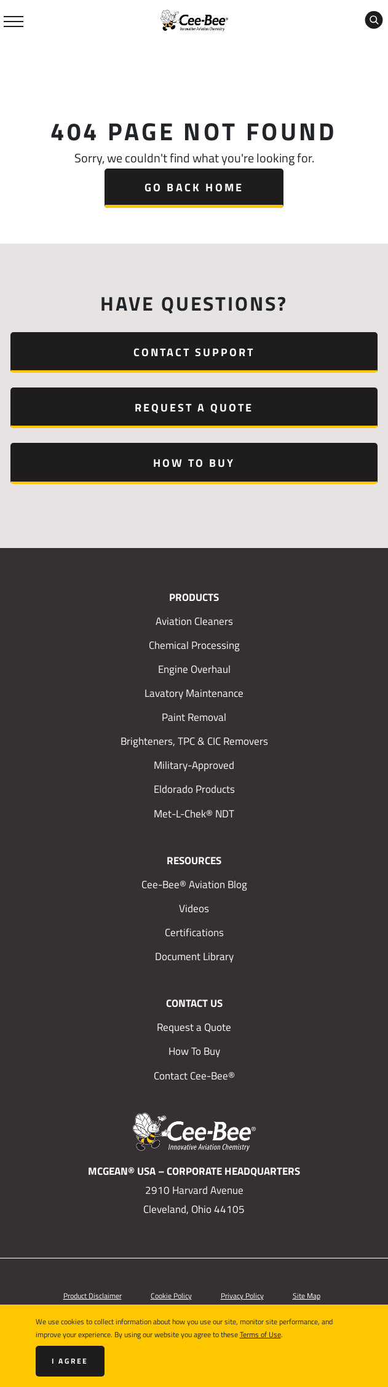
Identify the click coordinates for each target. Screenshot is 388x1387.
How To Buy (194, 463)
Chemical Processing (194, 645)
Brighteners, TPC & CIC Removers (194, 741)
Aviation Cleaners (194, 621)
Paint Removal (194, 717)
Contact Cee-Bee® (194, 1076)
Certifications (194, 932)
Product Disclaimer (92, 1295)
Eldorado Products (194, 789)
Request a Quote (194, 407)
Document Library (194, 956)
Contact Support (194, 352)
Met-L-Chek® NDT (194, 814)
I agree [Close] (70, 1361)
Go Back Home (194, 187)
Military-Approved (194, 765)
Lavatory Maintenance (194, 693)
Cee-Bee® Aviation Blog (194, 884)
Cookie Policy (171, 1295)
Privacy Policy (242, 1295)
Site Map (306, 1295)
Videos (194, 908)
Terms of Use (260, 1334)
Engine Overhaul (194, 669)
